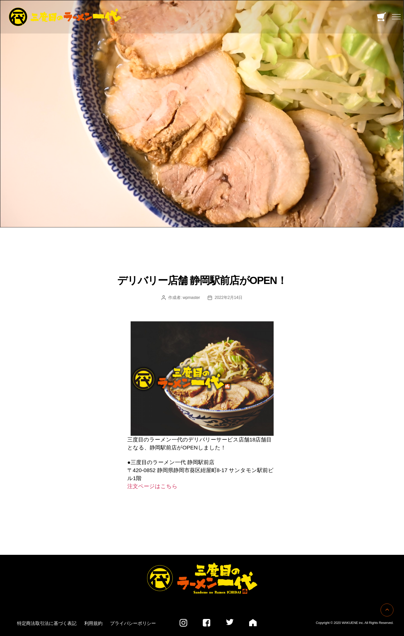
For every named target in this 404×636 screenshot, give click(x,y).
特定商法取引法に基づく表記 (47, 623)
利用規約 (93, 623)
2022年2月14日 (228, 297)
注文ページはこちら (152, 486)
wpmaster (191, 297)
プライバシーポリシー (133, 623)
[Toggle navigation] (396, 17)
